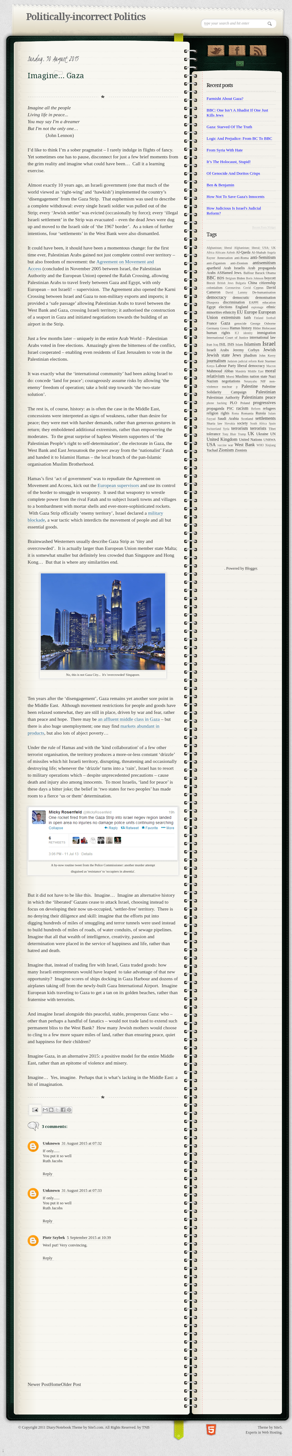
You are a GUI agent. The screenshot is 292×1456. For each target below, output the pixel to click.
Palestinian (266, 391)
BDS (220, 278)
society (242, 423)
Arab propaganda (262, 268)
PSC (230, 408)
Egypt (211, 307)
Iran (209, 344)
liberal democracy (251, 366)
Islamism (252, 344)
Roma (235, 413)
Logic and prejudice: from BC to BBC (239, 138)
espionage (257, 307)
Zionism (226, 449)
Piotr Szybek (54, 1237)
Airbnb (230, 252)
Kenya (210, 366)
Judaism (232, 361)
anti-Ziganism (216, 263)
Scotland (247, 418)
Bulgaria (240, 283)
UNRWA (269, 439)
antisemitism (264, 262)
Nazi (272, 376)
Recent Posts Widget (264, 227)
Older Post (71, 1384)
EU (240, 312)
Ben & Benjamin (220, 185)
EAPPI (253, 302)
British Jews (225, 283)
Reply (47, 1173)
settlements (265, 418)
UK (251, 433)
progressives (264, 402)
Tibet (272, 428)
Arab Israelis (234, 268)
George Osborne (263, 323)
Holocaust (269, 328)
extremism (231, 317)
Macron (271, 366)
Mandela (240, 371)
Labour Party (226, 366)
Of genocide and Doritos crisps (233, 173)
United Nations (250, 439)
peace (270, 397)
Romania (247, 413)
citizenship (267, 283)
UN (273, 434)
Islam (239, 344)
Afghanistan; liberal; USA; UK (255, 247)
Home (55, 1384)
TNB (145, 1427)
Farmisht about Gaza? (225, 98)
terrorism (239, 428)
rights (225, 413)
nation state (259, 376)
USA (211, 444)
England (241, 307)
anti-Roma (241, 258)
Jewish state (218, 355)
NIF (263, 381)
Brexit (211, 283)
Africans (220, 252)
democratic (241, 297)
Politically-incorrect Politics (85, 16)
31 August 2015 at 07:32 (82, 1143)
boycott (270, 278)
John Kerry (267, 355)
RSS (257, 49)
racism (242, 408)
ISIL (222, 344)
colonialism (214, 287)
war (230, 445)
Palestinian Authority (223, 397)
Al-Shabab (258, 252)
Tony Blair (229, 434)
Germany (213, 328)
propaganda (215, 408)
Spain (272, 423)
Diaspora (213, 302)
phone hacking (217, 403)
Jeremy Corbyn (246, 350)
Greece (224, 328)
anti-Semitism (263, 257)
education (269, 302)
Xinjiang (270, 445)
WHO (260, 445)
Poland (245, 403)
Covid (247, 287)
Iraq (215, 344)
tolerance (213, 434)
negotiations (231, 381)
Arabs (211, 273)
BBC (211, 277)
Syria (226, 428)
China (252, 283)
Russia (261, 413)
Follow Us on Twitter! (215, 49)
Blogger (251, 568)
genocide (240, 323)
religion (212, 413)
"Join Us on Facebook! (236, 49)
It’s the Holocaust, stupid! (229, 161)
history (246, 328)
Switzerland (214, 428)
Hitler (257, 328)
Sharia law (214, 423)
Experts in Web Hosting (264, 1432)
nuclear (227, 386)
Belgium (230, 278)
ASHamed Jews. (229, 273)
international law (263, 337)
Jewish (269, 349)
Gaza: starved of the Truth (229, 126)
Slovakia (229, 423)
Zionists (241, 450)
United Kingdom (222, 439)
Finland (258, 318)
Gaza (225, 323)
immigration (266, 333)
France (212, 323)
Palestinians (252, 397)
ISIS (230, 344)
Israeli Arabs (218, 350)
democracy (216, 297)
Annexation (225, 258)
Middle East (255, 371)
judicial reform (247, 361)
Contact (239, 63)
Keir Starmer (267, 361)
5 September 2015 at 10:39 (89, 1237)
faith (247, 317)
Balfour (249, 273)
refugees (269, 408)
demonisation (265, 297)
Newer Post (39, 1384)
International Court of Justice (227, 337)
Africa (210, 252)
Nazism (212, 381)
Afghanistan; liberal (219, 247)
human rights (218, 333)
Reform (255, 408)
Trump (242, 434)
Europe (250, 312)
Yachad (212, 450)
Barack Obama (265, 273)
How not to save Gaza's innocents (235, 196)
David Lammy (236, 292)
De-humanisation (264, 292)
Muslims (242, 376)
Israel (269, 343)
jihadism (250, 355)
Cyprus (258, 287)
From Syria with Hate (225, 150)
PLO (233, 403)
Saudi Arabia (228, 418)
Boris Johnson (254, 278)
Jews (236, 355)
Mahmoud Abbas (220, 371)
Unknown (51, 1143)
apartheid (214, 268)
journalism (216, 360)
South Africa (258, 423)
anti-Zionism (239, 263)
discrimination (234, 302)
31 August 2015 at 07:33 (82, 1190)
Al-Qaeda (243, 252)
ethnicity (229, 312)
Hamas (235, 328)
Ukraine (262, 434)
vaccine (221, 445)
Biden (241, 278)
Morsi (230, 376)
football (271, 318)
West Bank (245, 444)
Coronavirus (232, 287)
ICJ (237, 333)
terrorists (258, 428)
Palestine (249, 386)
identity (247, 333)
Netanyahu (250, 381)
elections (225, 307)
